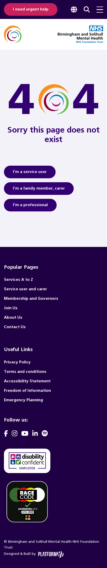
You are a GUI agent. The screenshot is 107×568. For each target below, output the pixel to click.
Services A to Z (18, 280)
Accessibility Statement (27, 381)
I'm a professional (30, 206)
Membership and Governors (31, 299)
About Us (13, 318)
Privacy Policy (17, 362)
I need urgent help (31, 9)
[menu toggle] (100, 10)
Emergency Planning (23, 400)
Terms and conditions (25, 372)
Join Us (11, 308)
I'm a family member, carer (39, 190)
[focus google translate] (74, 9)
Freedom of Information (27, 391)
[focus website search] (87, 9)
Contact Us (15, 327)
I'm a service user (30, 173)
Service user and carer (25, 289)
